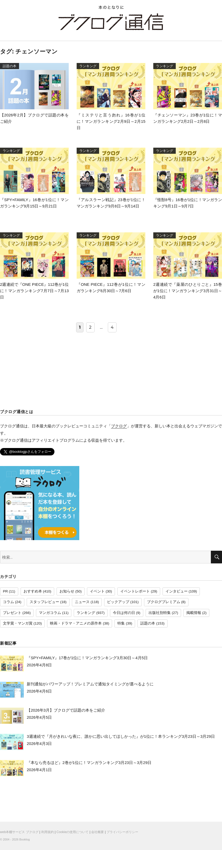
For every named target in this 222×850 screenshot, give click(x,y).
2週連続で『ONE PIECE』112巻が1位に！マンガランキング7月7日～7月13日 (34, 290)
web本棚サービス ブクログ (19, 832)
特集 (121, 623)
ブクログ (119, 426)
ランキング (86, 613)
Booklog (24, 839)
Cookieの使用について (73, 832)
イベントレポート (135, 591)
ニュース (82, 602)
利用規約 (47, 832)
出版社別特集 (160, 613)
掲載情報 (193, 613)
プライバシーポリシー (122, 832)
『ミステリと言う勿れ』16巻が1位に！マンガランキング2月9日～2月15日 (111, 121)
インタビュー (176, 591)
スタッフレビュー (44, 602)
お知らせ (66, 591)
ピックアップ (118, 602)
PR (5, 591)
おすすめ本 (33, 591)
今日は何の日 (124, 613)
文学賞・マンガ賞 (18, 623)
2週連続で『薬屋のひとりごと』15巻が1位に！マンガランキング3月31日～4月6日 (187, 290)
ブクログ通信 (111, 21)
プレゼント (12, 613)
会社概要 (97, 832)
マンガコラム (50, 613)
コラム (8, 602)
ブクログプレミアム (163, 602)
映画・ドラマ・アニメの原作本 (76, 623)
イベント (97, 591)
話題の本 (147, 623)
